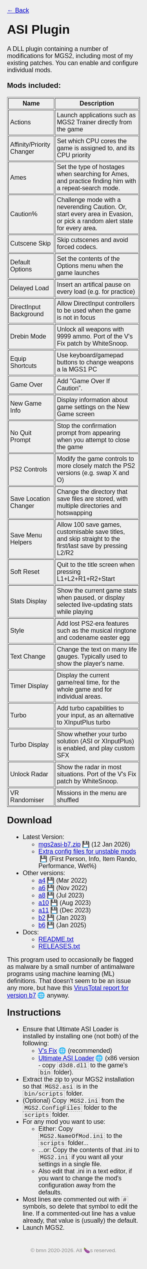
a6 (41, 888)
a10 (43, 902)
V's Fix (47, 1050)
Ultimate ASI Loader (66, 1058)
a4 (41, 880)
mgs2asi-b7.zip (59, 844)
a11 (43, 910)
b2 (41, 917)
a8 (41, 895)
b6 (41, 925)
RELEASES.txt (59, 946)
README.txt (56, 939)
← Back (18, 10)
